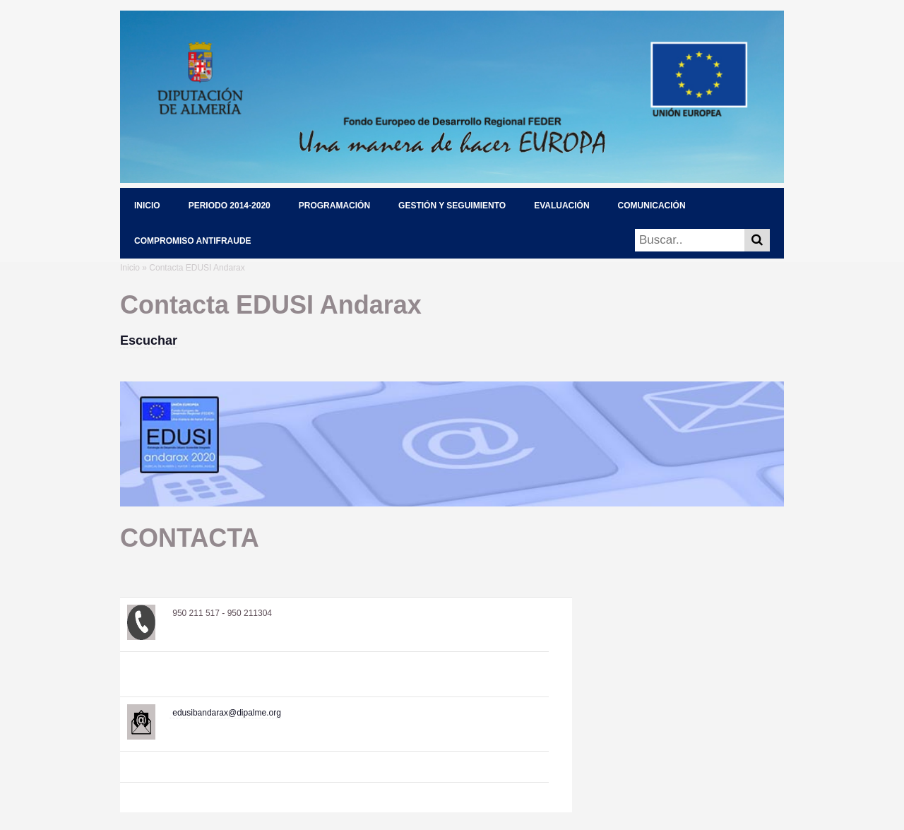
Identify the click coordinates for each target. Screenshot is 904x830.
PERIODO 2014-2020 (229, 206)
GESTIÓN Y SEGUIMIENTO (452, 206)
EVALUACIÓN (561, 206)
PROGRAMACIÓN (334, 206)
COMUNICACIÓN (652, 206)
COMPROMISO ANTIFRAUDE (192, 241)
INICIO (147, 206)
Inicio (130, 268)
